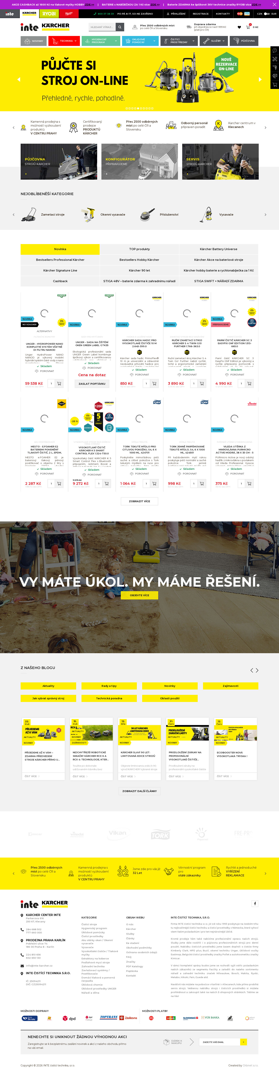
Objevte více (139, 595)
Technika (64, 41)
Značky (130, 961)
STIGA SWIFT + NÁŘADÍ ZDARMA (218, 281)
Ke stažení (132, 943)
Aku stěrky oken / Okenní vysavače (97, 942)
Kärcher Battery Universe (218, 249)
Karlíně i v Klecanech (223, 984)
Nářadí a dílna (90, 992)
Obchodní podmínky (139, 947)
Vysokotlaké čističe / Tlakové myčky (99, 953)
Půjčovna (244, 41)
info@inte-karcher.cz (39, 965)
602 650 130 (33, 957)
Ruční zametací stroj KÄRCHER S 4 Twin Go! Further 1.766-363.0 (187, 343)
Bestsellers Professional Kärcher (60, 260)
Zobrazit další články (139, 791)
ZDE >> (89, 4)
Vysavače (87, 947)
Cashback (60, 281)
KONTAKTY (223, 13)
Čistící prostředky (179, 41)
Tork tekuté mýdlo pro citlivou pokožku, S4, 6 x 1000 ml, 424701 (139, 449)
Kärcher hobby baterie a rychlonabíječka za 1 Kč (219, 270)
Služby (213, 41)
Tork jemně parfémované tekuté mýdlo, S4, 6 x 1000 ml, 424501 (187, 449)
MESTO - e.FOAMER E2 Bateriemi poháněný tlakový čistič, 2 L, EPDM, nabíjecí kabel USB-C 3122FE (44, 451)
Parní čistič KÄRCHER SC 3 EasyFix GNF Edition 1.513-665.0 (234, 343)
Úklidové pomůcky (140, 41)
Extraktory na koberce (95, 958)
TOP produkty (139, 249)
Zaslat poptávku (92, 383)
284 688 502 (33, 929)
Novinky (33, 41)
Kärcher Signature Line (60, 270)
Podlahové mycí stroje (95, 962)
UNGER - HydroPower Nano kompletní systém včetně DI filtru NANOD (44, 346)
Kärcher (131, 929)
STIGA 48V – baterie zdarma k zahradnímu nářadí (139, 281)
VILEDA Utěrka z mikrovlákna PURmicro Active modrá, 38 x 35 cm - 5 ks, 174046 (234, 451)
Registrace (201, 13)
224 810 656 (33, 954)
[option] (139, 80)
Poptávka (132, 971)
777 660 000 (34, 932)
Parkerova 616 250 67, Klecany (43, 918)
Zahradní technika (93, 966)
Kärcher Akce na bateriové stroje (218, 260)
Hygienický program (101, 41)
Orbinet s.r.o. (250, 1065)
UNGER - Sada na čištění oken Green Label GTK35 (91, 344)
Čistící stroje (89, 924)
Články (130, 938)
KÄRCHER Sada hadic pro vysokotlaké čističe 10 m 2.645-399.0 (139, 343)
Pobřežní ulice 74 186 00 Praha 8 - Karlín (45, 943)
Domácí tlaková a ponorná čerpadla (98, 979)
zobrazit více (139, 501)
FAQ (128, 956)
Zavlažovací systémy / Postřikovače (95, 972)
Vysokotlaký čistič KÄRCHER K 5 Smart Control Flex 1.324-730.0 (92, 450)
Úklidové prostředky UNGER (98, 988)
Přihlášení (176, 13)
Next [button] (265, 127)
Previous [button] (13, 127)
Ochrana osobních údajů (141, 952)
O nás (129, 924)
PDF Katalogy (134, 966)
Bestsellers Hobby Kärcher (139, 260)
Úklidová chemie (92, 984)
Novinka (60, 249)
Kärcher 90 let (139, 270)
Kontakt (131, 975)
